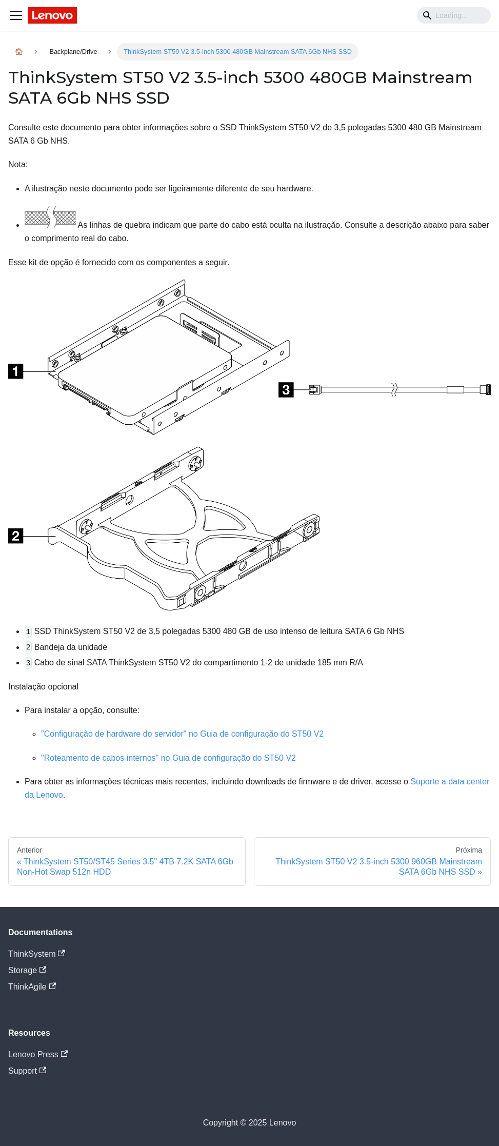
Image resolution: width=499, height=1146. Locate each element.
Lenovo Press (38, 1054)
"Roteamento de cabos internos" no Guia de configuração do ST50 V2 (168, 758)
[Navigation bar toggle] (16, 15)
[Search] (454, 15)
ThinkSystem (36, 954)
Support (27, 1070)
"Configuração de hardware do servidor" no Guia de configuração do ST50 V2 (182, 733)
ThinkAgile (32, 986)
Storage (27, 970)
